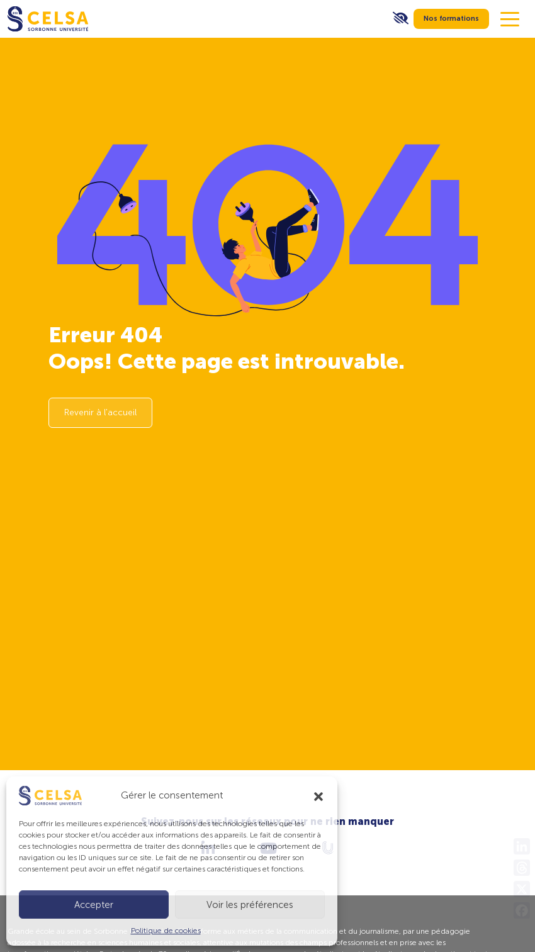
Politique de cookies (166, 930)
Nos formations (451, 18)
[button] (318, 795)
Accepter (93, 904)
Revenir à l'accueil (100, 412)
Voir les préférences (249, 904)
